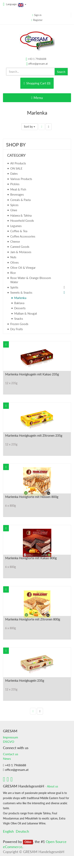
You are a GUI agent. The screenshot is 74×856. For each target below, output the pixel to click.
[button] (6, 344)
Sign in (37, 15)
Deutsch (22, 831)
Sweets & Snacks (21, 292)
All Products (18, 163)
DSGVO (8, 741)
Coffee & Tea (18, 231)
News (7, 758)
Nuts (13, 257)
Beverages (17, 194)
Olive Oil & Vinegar (23, 267)
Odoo (27, 842)
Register (38, 20)
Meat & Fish (18, 189)
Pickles (15, 184)
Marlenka (20, 298)
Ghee (13, 210)
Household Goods (22, 220)
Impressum (10, 737)
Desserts (20, 308)
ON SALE (16, 168)
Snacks (18, 318)
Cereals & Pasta (20, 200)
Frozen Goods (19, 324)
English (8, 831)
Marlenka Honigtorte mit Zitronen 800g (32, 619)
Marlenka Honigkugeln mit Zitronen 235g (33, 435)
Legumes (16, 226)
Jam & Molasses (20, 252)
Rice (13, 272)
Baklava (19, 303)
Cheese (15, 241)
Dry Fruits (16, 329)
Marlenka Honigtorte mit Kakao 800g (31, 558)
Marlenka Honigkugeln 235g (24, 680)
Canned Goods (19, 246)
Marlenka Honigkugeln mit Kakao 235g (32, 374)
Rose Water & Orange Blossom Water (30, 280)
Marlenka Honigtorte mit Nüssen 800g (31, 497)
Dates (14, 173)
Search (61, 72)
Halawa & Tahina (21, 215)
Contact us (10, 754)
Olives (14, 262)
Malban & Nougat (25, 313)
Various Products (21, 179)
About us (52, 786)
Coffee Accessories (22, 236)
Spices (14, 205)
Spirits (14, 287)
